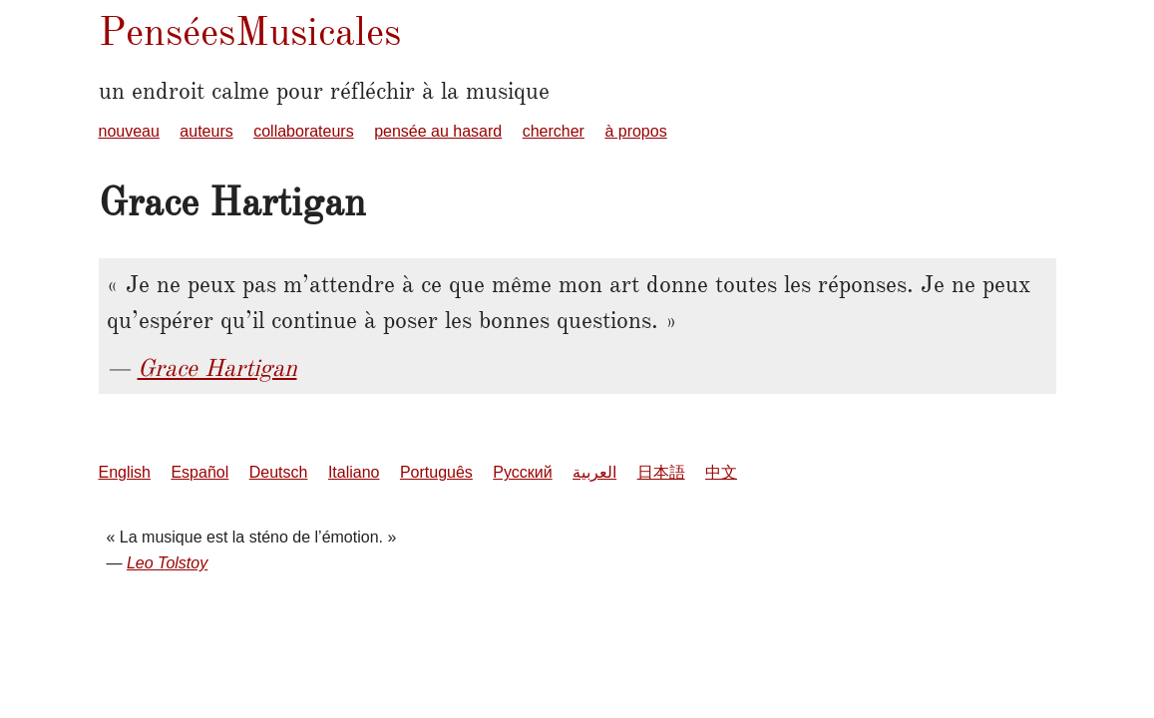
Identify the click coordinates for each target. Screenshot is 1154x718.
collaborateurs (303, 131)
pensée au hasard (438, 131)
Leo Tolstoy (167, 562)
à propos (635, 131)
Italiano (354, 472)
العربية (594, 472)
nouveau (129, 131)
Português (436, 472)
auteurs (206, 131)
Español (199, 472)
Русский (522, 472)
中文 (721, 472)
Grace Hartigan (217, 368)
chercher (553, 131)
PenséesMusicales (250, 31)
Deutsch (278, 472)
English (125, 472)
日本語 (661, 472)
